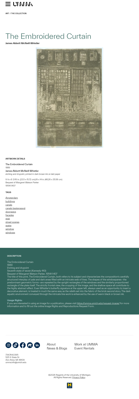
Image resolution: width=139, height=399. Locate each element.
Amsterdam (12, 197)
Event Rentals (84, 348)
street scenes (12, 222)
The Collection (18, 13)
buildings (10, 201)
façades (10, 215)
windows (10, 232)
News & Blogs (57, 348)
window (10, 229)
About (51, 344)
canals (9, 205)
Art (7, 13)
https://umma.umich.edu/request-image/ (98, 303)
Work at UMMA (86, 344)
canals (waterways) (15, 208)
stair (8, 218)
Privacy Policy (78, 377)
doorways (11, 211)
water (9, 225)
